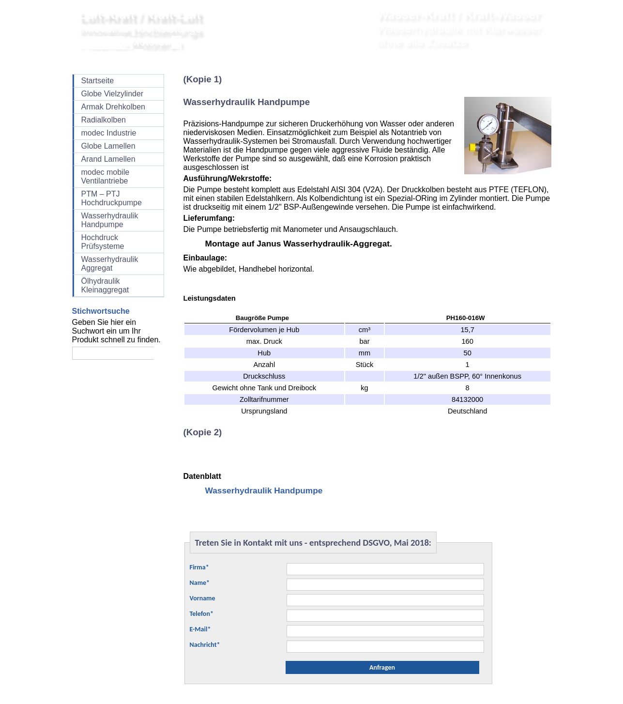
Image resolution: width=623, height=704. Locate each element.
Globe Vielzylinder (112, 94)
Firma (199, 567)
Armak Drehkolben (113, 107)
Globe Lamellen (108, 146)
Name (200, 583)
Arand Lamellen (108, 159)
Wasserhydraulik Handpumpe (109, 220)
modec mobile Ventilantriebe (105, 176)
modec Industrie (109, 133)
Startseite (97, 81)
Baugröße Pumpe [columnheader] (262, 317)
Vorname (202, 598)
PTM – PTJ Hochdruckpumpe (111, 198)
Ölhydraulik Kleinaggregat (105, 285)
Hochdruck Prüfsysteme (102, 241)
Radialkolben (103, 120)
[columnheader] (364, 318)
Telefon (201, 614)
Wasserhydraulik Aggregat (109, 263)
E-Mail (200, 629)
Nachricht (205, 645)
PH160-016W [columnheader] (465, 317)
